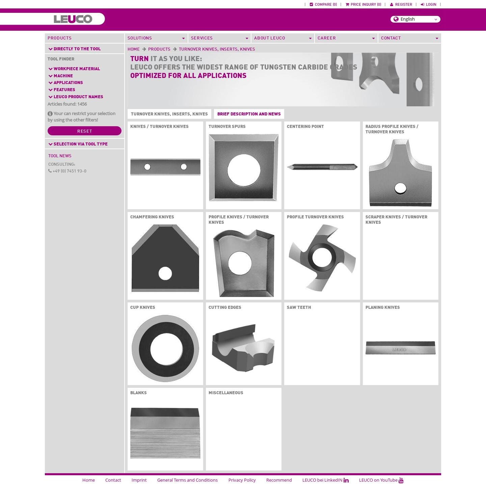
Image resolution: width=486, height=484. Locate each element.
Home (134, 49)
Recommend (279, 480)
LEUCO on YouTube (381, 480)
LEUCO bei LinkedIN (325, 480)
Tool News (60, 156)
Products (60, 38)
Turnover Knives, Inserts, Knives (168, 114)
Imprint (139, 480)
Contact (113, 480)
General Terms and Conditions (187, 480)
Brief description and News (249, 114)
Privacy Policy (242, 480)
